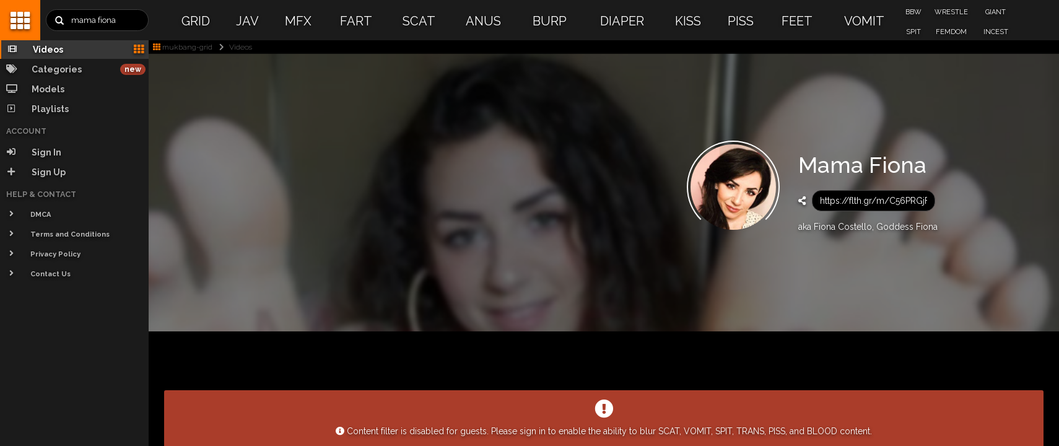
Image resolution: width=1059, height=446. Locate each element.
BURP (550, 21)
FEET (797, 21)
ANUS (483, 21)
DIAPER (622, 21)
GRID (195, 21)
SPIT (913, 32)
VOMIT (864, 21)
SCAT (419, 21)
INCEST (995, 32)
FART (356, 21)
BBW (913, 12)
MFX (298, 21)
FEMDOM (951, 32)
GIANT (995, 12)
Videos (233, 47)
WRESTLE (951, 12)
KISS (688, 21)
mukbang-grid (182, 47)
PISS (741, 21)
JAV (247, 21)
